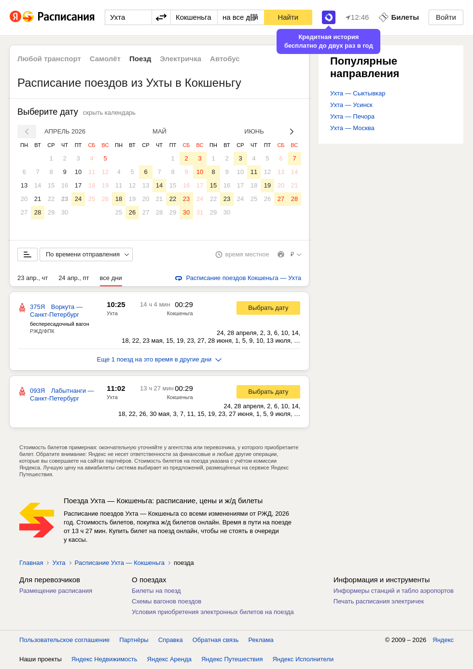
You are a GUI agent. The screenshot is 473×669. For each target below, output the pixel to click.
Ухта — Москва (352, 128)
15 (51, 185)
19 (105, 185)
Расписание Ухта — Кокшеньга (120, 562)
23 (64, 198)
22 (51, 198)
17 (78, 185)
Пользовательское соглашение (64, 639)
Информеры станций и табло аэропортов (394, 590)
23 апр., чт (32, 277)
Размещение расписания (55, 590)
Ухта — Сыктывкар (358, 93)
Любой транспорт (49, 58)
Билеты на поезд (156, 590)
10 (78, 171)
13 (24, 185)
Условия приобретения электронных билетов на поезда (213, 611)
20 (24, 198)
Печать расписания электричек (379, 601)
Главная (31, 562)
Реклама (261, 639)
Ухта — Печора (352, 116)
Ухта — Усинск (351, 104)
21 (37, 198)
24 (78, 198)
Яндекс (443, 639)
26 (105, 198)
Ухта (112, 313)
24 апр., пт (73, 277)
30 (64, 212)
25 (91, 198)
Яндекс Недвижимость (104, 659)
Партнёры (133, 639)
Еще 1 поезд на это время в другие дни (159, 359)
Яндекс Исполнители (303, 659)
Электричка (180, 58)
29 (51, 212)
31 (199, 212)
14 (37, 185)
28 (37, 212)
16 (64, 185)
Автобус (225, 58)
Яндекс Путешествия (232, 659)
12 (105, 171)
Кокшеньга (180, 313)
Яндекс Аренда (169, 659)
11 (91, 171)
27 (24, 212)
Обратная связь (216, 639)
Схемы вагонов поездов (166, 601)
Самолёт (105, 58)
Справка (170, 639)
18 (91, 185)
